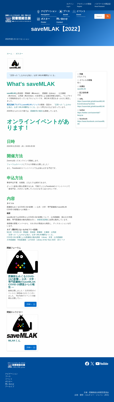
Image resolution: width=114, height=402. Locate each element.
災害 (50, 237)
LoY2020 (31, 240)
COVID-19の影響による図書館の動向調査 (23, 237)
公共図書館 (58, 237)
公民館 (53, 232)
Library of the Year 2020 (46, 240)
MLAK (9, 232)
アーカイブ (9, 386)
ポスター (45, 21)
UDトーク (61, 240)
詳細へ (29, 304)
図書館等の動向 (36, 111)
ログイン (70, 5)
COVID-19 (17, 232)
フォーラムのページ (15, 164)
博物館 (25, 232)
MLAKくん (14, 340)
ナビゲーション (49, 13)
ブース (66, 13)
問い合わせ (62, 21)
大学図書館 (11, 240)
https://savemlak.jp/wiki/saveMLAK (91, 106)
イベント (80, 13)
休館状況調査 (42, 220)
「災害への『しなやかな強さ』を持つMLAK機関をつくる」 (30, 235)
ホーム (9, 54)
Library (44, 237)
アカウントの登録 (84, 5)
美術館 (32, 232)
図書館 (39, 232)
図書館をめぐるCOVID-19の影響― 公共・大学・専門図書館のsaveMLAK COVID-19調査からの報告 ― (22, 282)
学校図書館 (21, 240)
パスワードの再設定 (103, 5)
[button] (15, 64)
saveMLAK (81, 89)
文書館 (46, 232)
